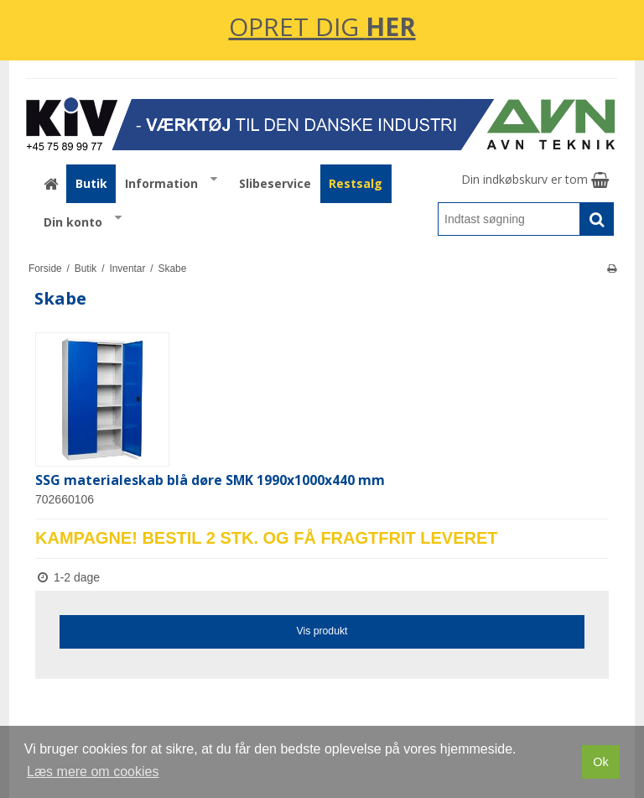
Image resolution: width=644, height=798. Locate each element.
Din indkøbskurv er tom (535, 179)
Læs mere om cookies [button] (92, 771)
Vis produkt (321, 631)
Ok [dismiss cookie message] (600, 762)
